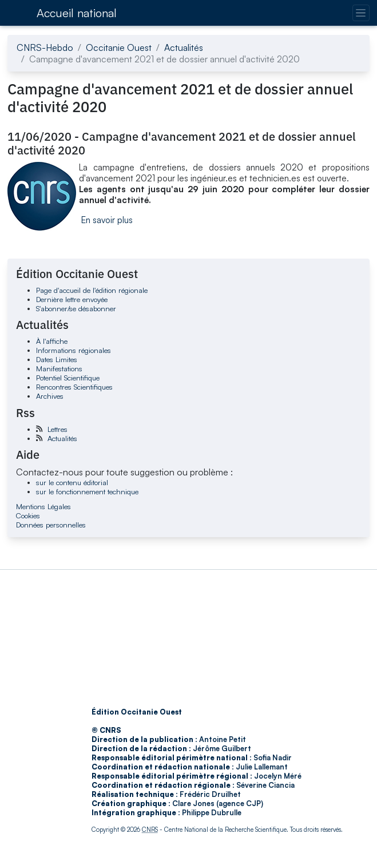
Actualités (183, 47)
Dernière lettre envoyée (72, 299)
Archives (50, 395)
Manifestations (59, 368)
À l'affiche (52, 341)
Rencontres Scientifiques (74, 386)
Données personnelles (51, 524)
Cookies (28, 515)
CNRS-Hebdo (45, 47)
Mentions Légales (43, 506)
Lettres (57, 429)
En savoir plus (107, 220)
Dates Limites (56, 359)
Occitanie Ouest (119, 47)
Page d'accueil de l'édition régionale (92, 290)
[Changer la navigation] (360, 13)
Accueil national (77, 13)
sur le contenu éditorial (72, 482)
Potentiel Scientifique (68, 377)
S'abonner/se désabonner (76, 308)
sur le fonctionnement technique (87, 491)
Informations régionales (73, 350)
